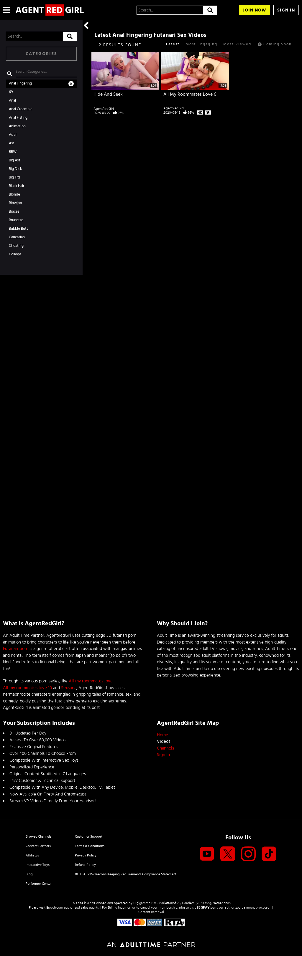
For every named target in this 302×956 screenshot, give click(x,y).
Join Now (254, 10)
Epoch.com (54, 907)
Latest (173, 44)
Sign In (286, 10)
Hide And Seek (108, 94)
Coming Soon (274, 44)
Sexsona (68, 688)
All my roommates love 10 (27, 688)
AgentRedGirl (103, 108)
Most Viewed (237, 44)
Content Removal (151, 912)
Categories (41, 54)
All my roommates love (91, 681)
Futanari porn (15, 648)
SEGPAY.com (207, 907)
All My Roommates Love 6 (189, 94)
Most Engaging (201, 44)
